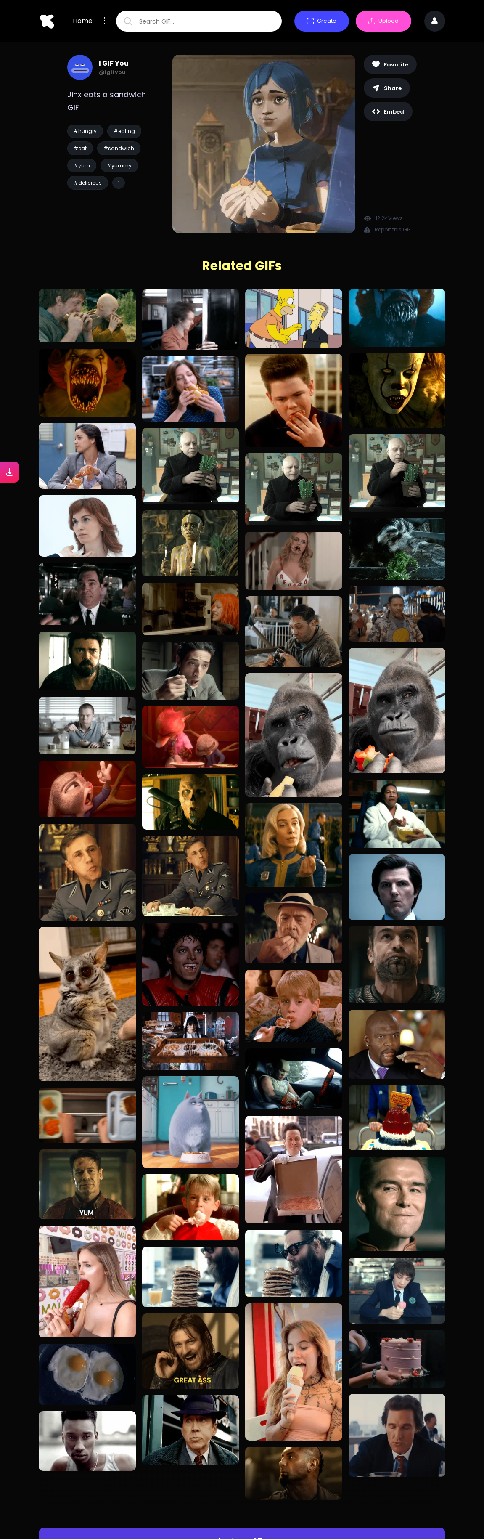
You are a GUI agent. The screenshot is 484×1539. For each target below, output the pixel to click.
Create (321, 21)
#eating (124, 131)
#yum (82, 165)
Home (83, 21)
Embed (388, 112)
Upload (383, 21)
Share (387, 88)
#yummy (119, 165)
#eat (80, 148)
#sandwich (118, 148)
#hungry (85, 131)
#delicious (88, 182)
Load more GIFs (242, 1505)
